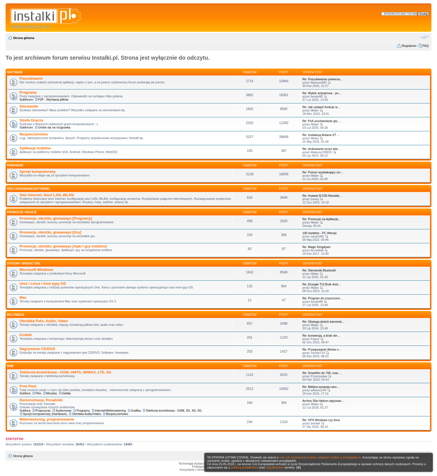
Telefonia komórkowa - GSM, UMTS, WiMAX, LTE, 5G (65, 372)
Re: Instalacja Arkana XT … (321, 135)
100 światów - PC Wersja (319, 233)
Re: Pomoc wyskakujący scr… (323, 172)
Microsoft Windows (36, 270)
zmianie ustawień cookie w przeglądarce (333, 457)
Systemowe (63, 410)
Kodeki (26, 335)
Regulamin (409, 45)
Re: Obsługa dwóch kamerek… (323, 321)
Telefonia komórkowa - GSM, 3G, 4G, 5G (174, 410)
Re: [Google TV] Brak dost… (321, 284)
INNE (10, 366)
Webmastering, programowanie (47, 419)
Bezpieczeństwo (34, 134)
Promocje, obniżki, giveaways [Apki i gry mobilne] (63, 246)
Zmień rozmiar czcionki (425, 36)
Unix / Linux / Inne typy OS (43, 283)
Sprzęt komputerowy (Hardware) (45, 414)
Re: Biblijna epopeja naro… (321, 386)
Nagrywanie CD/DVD (37, 349)
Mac (23, 297)
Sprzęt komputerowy (38, 171)
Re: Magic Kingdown (316, 247)
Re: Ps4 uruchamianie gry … (322, 121)
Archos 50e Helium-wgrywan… (323, 400)
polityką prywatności (244, 467)
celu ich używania (292, 457)
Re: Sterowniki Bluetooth (319, 270)
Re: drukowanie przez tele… (321, 148)
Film (38, 393)
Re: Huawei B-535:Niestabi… (322, 195)
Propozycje (42, 410)
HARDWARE (15, 165)
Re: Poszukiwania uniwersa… (322, 79)
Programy (28, 92)
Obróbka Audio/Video (86, 414)
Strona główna (23, 38)
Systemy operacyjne (23, 263)
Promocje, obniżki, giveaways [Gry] (50, 232)
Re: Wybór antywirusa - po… (322, 93)
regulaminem (275, 467)
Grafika (135, 410)
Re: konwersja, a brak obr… (321, 335)
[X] (299, 467)
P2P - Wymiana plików (53, 99)
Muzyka (51, 393)
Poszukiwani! (31, 78)
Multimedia (15, 314)
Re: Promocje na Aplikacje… (321, 219)
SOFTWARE (15, 72)
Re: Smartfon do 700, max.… (322, 373)
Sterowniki (29, 106)
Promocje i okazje (22, 212)
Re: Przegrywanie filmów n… (322, 349)
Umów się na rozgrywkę (54, 127)
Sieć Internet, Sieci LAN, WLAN (47, 195)
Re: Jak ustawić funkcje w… (321, 107)
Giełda (66, 393)
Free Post (28, 386)
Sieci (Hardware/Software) (28, 188)
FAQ (426, 45)
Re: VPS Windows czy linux (321, 420)
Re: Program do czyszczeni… (322, 298)
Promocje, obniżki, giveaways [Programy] (56, 218)
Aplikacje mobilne (35, 148)
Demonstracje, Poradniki (41, 400)
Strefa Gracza (31, 120)
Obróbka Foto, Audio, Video (44, 321)
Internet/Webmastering (110, 410)
